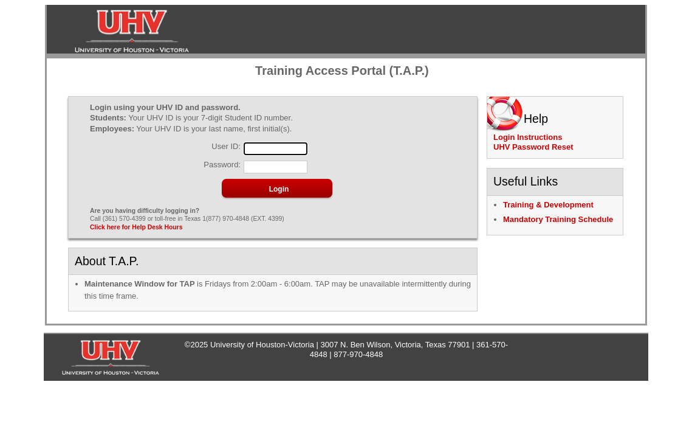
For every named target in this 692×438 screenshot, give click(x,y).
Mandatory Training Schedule (558, 219)
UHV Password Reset (533, 146)
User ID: (226, 146)
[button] (279, 189)
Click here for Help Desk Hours (136, 227)
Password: (222, 165)
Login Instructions (527, 137)
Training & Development (548, 204)
